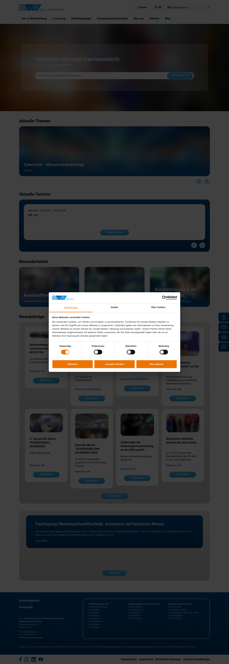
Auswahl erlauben (114, 364)
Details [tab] (114, 307)
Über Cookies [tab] (158, 307)
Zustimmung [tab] (70, 308)
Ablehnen (72, 364)
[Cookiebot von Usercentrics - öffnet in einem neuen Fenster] (164, 298)
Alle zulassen (156, 364)
